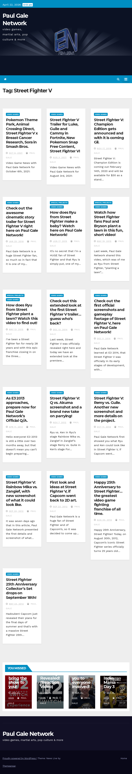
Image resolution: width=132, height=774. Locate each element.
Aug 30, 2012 (104, 520)
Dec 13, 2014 (60, 329)
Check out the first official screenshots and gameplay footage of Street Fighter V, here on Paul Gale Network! (110, 316)
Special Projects (59, 203)
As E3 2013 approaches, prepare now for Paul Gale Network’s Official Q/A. (21, 409)
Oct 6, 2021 (15, 153)
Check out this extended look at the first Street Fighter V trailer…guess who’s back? (65, 312)
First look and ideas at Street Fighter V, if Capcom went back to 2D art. (63, 491)
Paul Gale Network (28, 733)
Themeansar (9, 766)
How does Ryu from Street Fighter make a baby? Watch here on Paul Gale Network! (66, 223)
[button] (118, 79)
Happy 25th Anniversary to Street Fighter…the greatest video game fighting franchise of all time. (108, 498)
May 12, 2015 (16, 329)
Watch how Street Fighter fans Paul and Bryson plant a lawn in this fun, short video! (108, 223)
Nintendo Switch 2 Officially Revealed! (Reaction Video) (50, 676)
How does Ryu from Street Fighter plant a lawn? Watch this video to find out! (22, 314)
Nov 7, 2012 (59, 422)
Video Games (13, 114)
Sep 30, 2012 (16, 511)
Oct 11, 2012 (104, 427)
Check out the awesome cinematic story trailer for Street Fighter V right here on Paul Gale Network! (22, 221)
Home (124, 758)
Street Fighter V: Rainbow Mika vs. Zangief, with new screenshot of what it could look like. (21, 493)
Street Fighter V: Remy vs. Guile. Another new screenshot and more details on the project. (109, 409)
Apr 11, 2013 (16, 427)
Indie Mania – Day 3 (111, 682)
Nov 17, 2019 (104, 148)
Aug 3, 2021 (59, 157)
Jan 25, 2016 (16, 241)
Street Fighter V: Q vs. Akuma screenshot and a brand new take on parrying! (65, 407)
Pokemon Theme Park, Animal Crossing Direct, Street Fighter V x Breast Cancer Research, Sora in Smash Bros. (22, 133)
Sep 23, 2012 (60, 506)
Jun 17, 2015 (60, 241)
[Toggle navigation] (125, 79)
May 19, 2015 (104, 241)
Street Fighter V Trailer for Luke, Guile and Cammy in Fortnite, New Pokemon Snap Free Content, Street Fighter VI (65, 135)
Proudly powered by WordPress (20, 758)
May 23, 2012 (16, 604)
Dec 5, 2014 (104, 338)
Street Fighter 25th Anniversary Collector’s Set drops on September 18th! (21, 588)
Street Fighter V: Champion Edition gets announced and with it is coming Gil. (109, 131)
